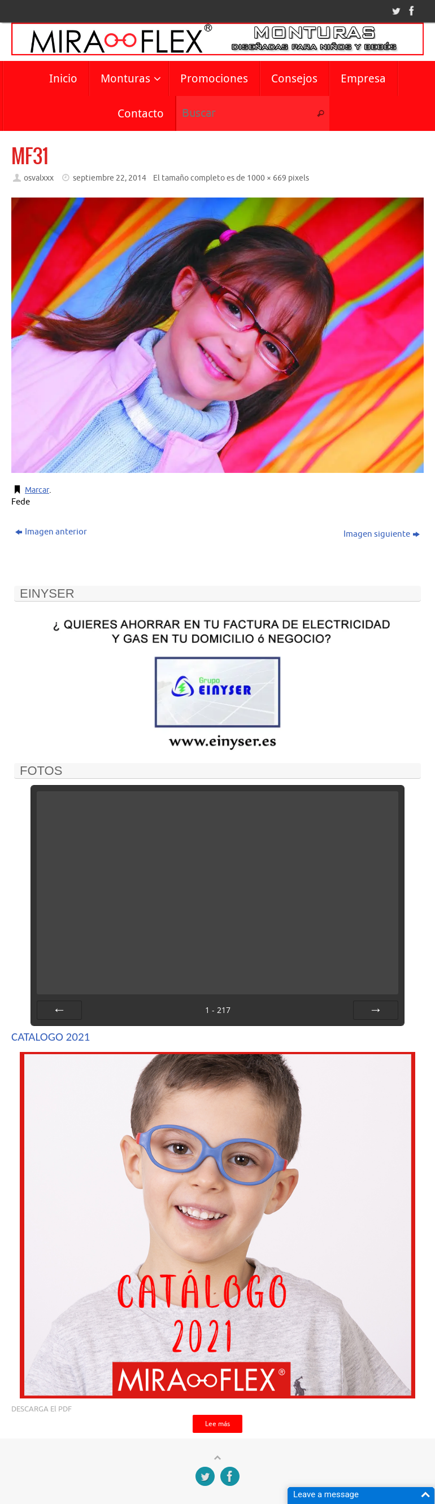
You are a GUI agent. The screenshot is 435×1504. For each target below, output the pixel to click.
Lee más (217, 1424)
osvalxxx (39, 178)
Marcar (38, 490)
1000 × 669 (266, 178)
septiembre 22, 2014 (109, 178)
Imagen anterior (51, 532)
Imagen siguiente (381, 534)
